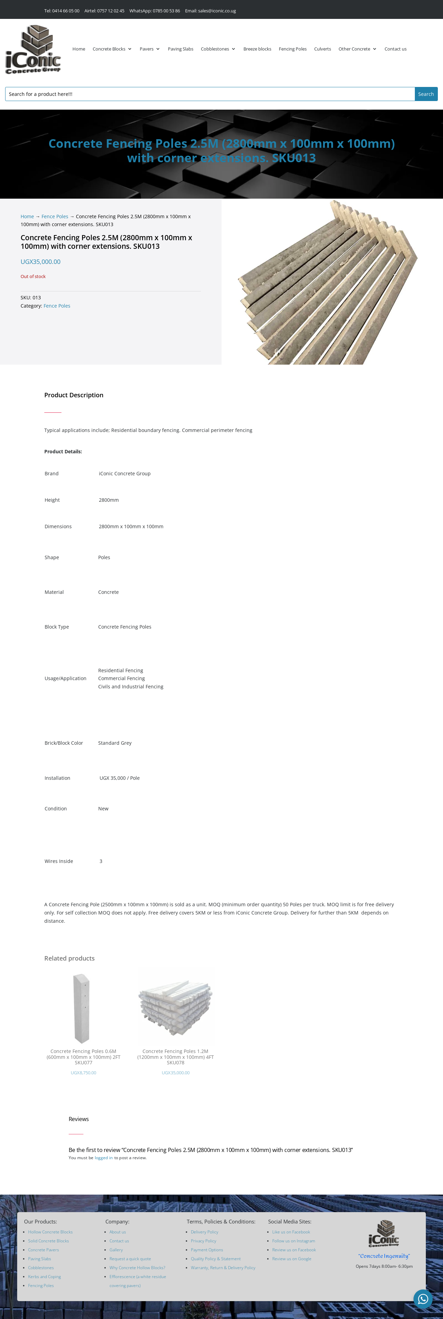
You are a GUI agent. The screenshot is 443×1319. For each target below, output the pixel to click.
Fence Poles (55, 216)
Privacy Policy (203, 1241)
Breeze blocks (257, 49)
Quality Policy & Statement (216, 1259)
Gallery (116, 1250)
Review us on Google (291, 1259)
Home (78, 49)
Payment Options (207, 1250)
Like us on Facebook (291, 1232)
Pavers (147, 49)
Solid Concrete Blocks (48, 1241)
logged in (104, 1157)
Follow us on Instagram (293, 1241)
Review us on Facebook (294, 1250)
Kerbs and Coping (44, 1276)
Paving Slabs (180, 49)
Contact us (396, 49)
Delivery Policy (204, 1232)
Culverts (322, 49)
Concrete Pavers (43, 1250)
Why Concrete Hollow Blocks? (137, 1268)
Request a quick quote (130, 1259)
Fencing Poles (293, 49)
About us (118, 1232)
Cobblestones (215, 49)
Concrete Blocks (109, 49)
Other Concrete (354, 49)
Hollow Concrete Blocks (50, 1232)
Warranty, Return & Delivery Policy (223, 1268)
